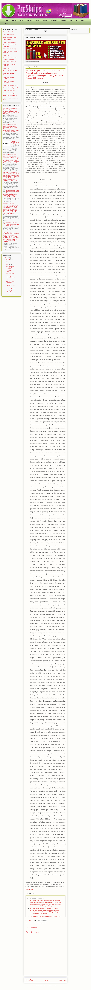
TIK (76, 20)
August (8, 259)
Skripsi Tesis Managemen (9, 61)
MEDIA (37, 20)
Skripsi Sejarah (7, 39)
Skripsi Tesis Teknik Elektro (10, 95)
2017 (6, 258)
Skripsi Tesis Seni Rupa (9, 90)
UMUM (82, 20)
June (7, 264)
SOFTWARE (54, 20)
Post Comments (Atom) (49, 985)
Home (46, 980)
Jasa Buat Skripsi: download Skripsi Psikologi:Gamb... (10, 276)
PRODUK (63, 20)
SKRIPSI (45, 20)
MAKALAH (29, 20)
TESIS (6, 23)
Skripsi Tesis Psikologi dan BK (38, 923)
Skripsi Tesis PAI (7, 68)
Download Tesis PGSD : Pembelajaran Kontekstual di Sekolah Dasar (12, 224)
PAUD (70, 20)
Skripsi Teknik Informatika (9, 42)
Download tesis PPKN (8, 34)
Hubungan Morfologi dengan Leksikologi (15, 143)
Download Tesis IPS (8, 32)
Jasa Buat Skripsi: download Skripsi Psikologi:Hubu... (10, 284)
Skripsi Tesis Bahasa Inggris (10, 48)
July (7, 262)
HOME (6, 20)
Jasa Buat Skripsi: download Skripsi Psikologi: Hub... (10, 268)
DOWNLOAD (29, 889)
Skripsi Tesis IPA (7, 55)
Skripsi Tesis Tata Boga (9, 93)
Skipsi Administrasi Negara (9, 37)
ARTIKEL (14, 20)
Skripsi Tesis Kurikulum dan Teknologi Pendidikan (10, 58)
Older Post (62, 980)
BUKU (21, 20)
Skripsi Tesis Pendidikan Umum (11, 85)
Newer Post (29, 980)
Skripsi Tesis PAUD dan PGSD (10, 71)
